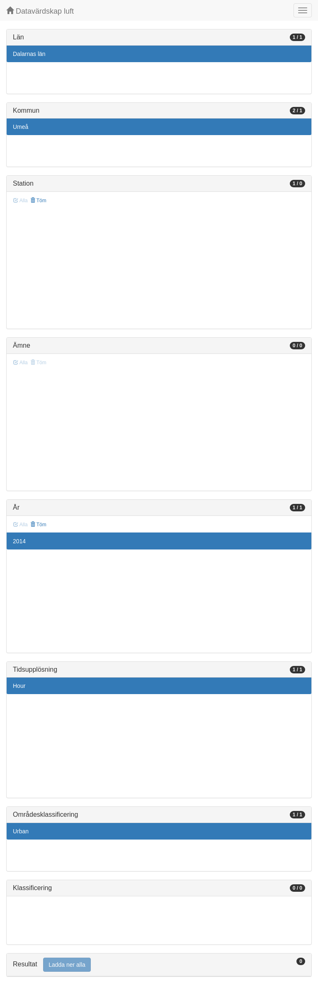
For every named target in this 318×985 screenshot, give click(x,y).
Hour (19, 685)
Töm (38, 200)
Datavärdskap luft (40, 11)
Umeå (20, 126)
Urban (21, 831)
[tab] (159, 965)
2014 (19, 541)
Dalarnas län (29, 54)
